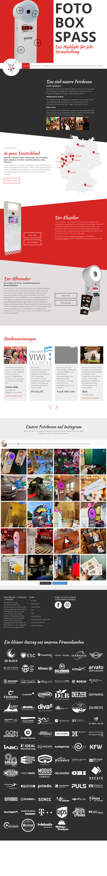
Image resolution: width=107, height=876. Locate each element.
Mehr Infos (32, 235)
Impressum (35, 604)
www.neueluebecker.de (13, 396)
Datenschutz (35, 607)
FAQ (94, 66)
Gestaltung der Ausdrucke (40, 619)
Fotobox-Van (47, 66)
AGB (32, 613)
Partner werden (36, 625)
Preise (75, 66)
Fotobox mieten (36, 66)
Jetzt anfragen (32, 242)
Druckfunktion (66, 66)
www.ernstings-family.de (90, 398)
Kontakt (100, 66)
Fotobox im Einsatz (85, 66)
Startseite (25, 66)
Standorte (56, 66)
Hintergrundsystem (77, 236)
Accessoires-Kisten (61, 238)
